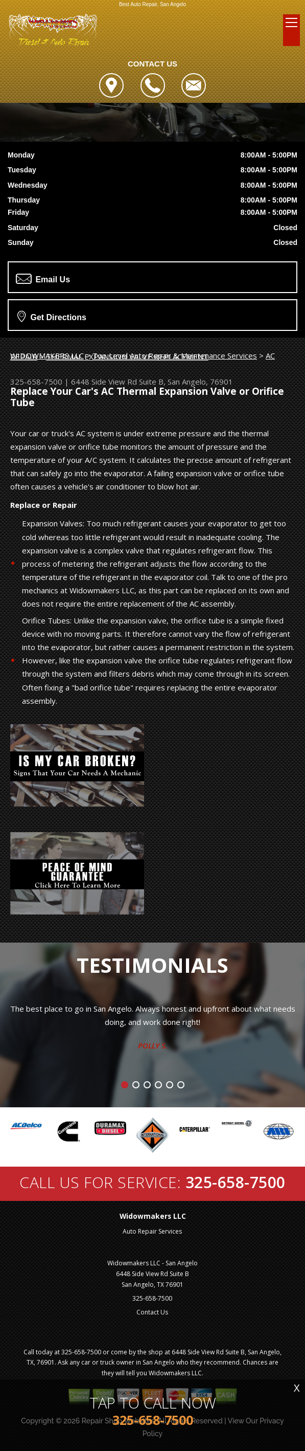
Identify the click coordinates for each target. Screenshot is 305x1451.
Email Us (43, 279)
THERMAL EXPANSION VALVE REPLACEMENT (127, 356)
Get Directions (51, 316)
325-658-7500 (36, 381)
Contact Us (152, 1312)
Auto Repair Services (152, 1231)
